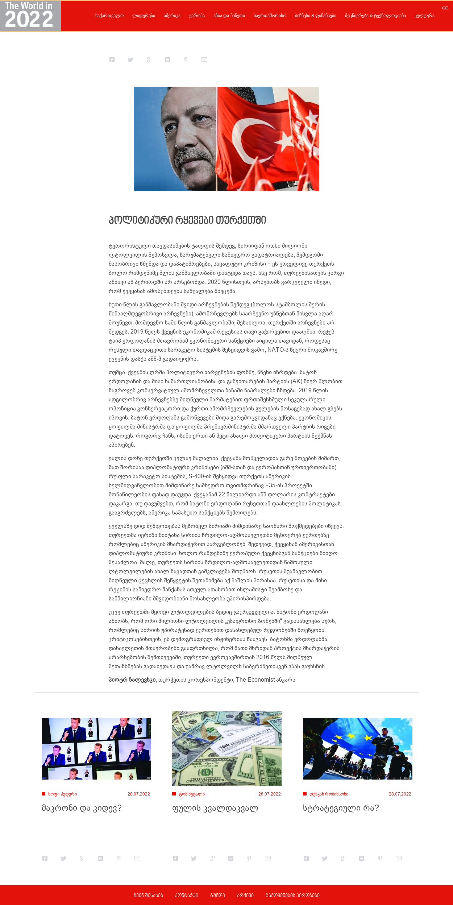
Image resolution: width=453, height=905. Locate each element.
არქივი (245, 895)
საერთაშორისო (270, 15)
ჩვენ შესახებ (148, 895)
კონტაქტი (186, 895)
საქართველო (109, 15)
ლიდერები (143, 15)
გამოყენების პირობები (293, 895)
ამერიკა (172, 15)
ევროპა (197, 15)
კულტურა (425, 15)
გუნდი (217, 895)
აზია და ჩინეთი (229, 15)
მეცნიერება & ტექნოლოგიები (375, 15)
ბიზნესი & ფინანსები (316, 15)
